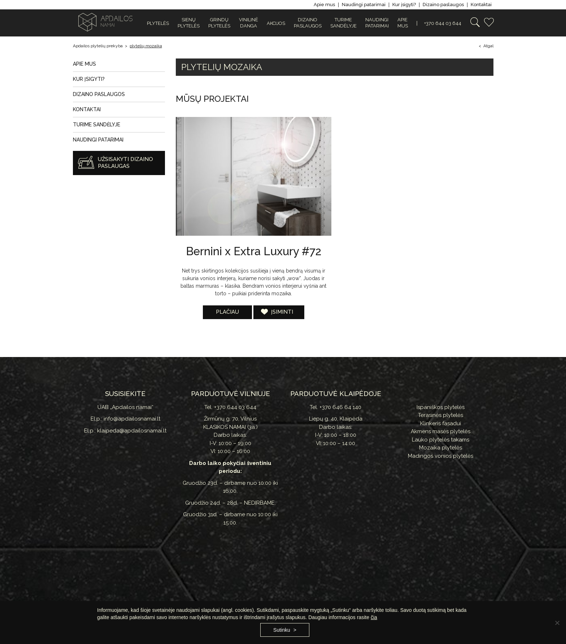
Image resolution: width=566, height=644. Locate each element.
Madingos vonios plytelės (440, 456)
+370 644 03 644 (442, 23)
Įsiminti (281, 312)
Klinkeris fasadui (440, 423)
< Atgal (486, 45)
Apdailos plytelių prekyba (98, 45)
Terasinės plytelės (440, 415)
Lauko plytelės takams (440, 439)
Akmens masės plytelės (440, 431)
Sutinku (281, 630)
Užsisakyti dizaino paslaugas (125, 163)
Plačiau (227, 312)
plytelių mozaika (146, 45)
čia (374, 617)
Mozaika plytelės (440, 447)
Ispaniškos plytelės (441, 407)
